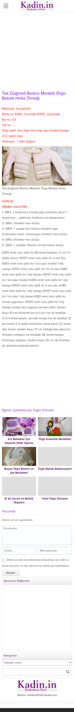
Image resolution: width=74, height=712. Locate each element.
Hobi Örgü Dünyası (55, 498)
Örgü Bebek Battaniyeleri (55, 469)
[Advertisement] (37, 50)
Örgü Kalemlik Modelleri (55, 439)
